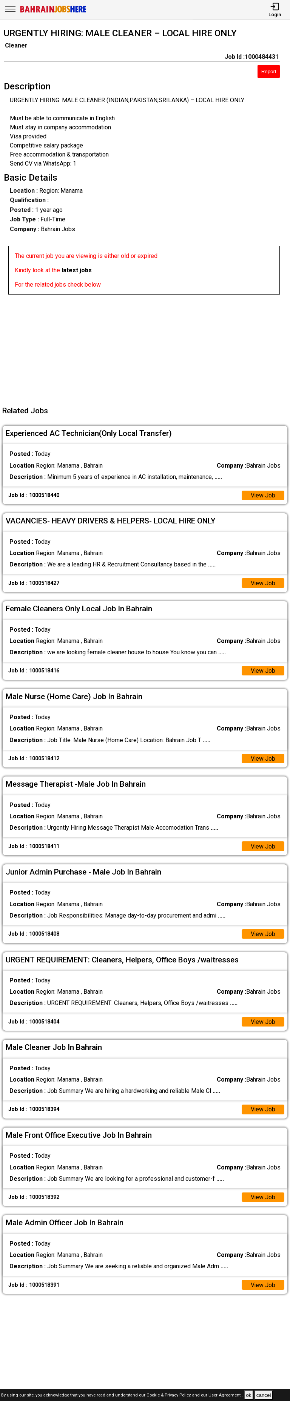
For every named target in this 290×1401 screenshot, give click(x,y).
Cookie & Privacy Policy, (169, 1395)
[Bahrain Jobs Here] (53, 11)
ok (248, 1395)
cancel (263, 1395)
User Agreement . (225, 1395)
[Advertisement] (147, 347)
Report (268, 71)
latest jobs (77, 270)
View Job (262, 495)
